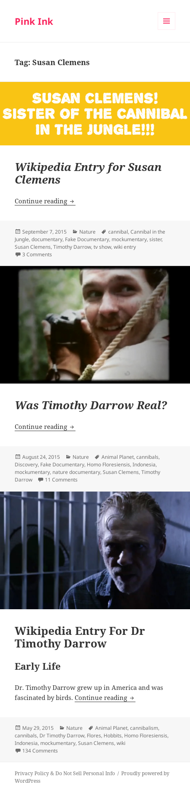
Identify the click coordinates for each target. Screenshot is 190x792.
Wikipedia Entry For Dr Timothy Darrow (80, 637)
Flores (94, 735)
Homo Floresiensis (108, 464)
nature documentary (76, 472)
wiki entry (125, 246)
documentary (46, 239)
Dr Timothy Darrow (61, 735)
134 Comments (40, 750)
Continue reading (45, 201)
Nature (87, 231)
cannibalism (144, 727)
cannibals (147, 456)
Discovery (26, 464)
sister (155, 239)
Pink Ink (34, 21)
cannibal (118, 231)
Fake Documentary (87, 239)
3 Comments (37, 254)
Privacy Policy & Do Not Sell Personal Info (65, 773)
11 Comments (61, 479)
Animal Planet (118, 456)
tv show (102, 246)
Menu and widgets (166, 29)
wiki (121, 743)
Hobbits (113, 735)
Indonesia (144, 464)
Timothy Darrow (72, 246)
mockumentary (129, 239)
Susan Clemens (33, 246)
